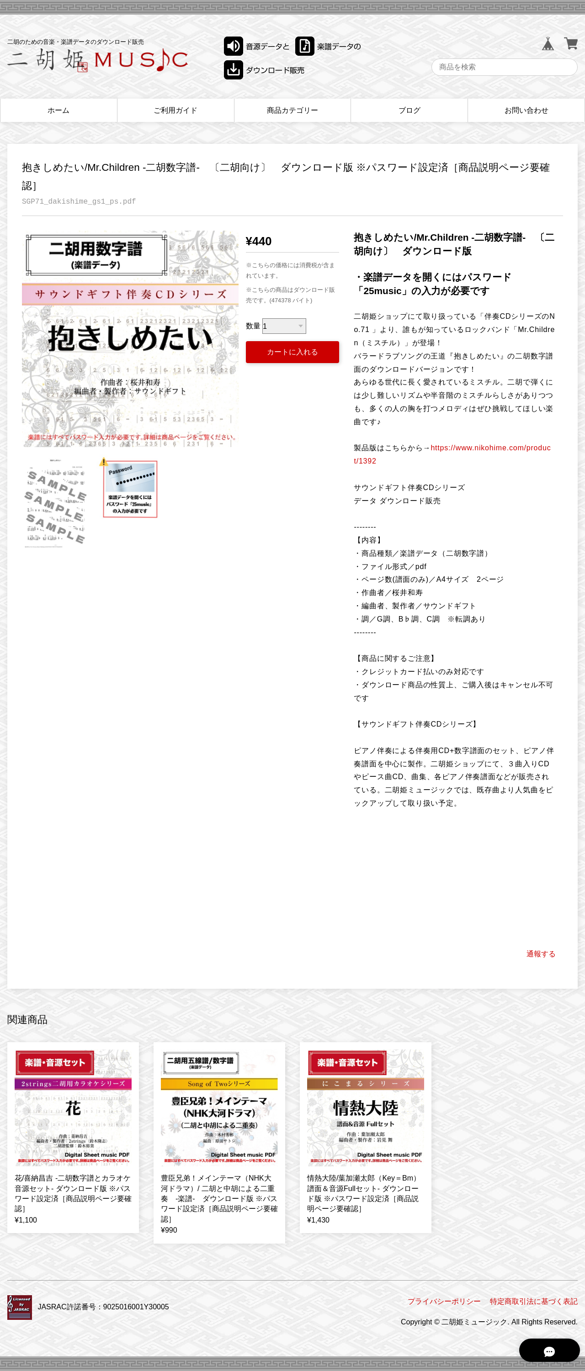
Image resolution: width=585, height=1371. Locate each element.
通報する (541, 954)
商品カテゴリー (292, 110)
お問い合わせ (526, 110)
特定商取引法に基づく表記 (534, 1301)
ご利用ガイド (175, 110)
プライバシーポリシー (444, 1301)
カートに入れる (292, 352)
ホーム (58, 110)
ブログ (409, 110)
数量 (253, 326)
